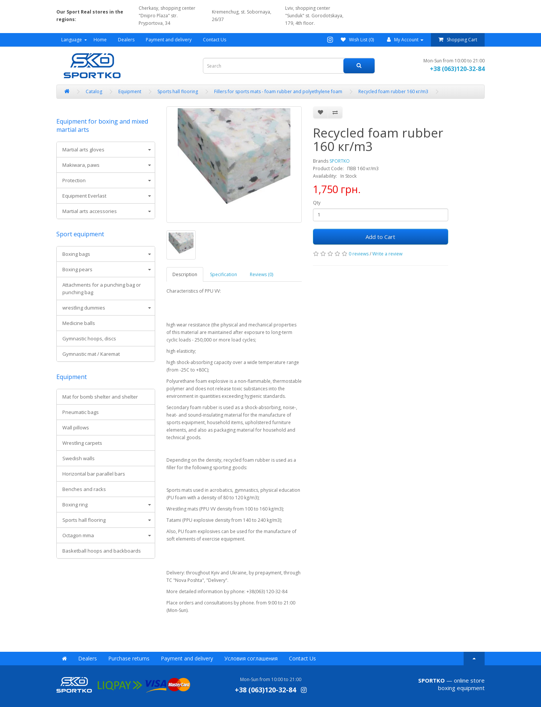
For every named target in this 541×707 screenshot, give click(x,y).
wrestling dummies (83, 307)
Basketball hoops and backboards (101, 550)
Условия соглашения (251, 658)
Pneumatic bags (80, 412)
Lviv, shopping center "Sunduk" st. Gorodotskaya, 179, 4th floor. (314, 15)
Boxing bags (76, 254)
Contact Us (214, 39)
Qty (316, 202)
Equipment (71, 377)
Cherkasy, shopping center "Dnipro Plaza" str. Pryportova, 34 (167, 15)
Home (100, 39)
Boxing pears (77, 269)
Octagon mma (78, 535)
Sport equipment (80, 234)
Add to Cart (380, 236)
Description (184, 274)
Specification (223, 274)
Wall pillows (75, 427)
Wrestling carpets (82, 443)
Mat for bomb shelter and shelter (100, 396)
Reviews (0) (261, 274)
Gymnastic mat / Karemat (91, 353)
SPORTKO (339, 161)
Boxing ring (75, 504)
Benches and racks (84, 489)
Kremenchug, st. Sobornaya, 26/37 (241, 16)
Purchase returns (129, 658)
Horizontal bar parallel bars (93, 473)
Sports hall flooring (84, 520)
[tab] (106, 149)
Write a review (387, 254)
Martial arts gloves (83, 149)
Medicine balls (78, 323)
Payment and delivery (169, 39)
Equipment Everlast (84, 195)
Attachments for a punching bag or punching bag (101, 288)
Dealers (126, 39)
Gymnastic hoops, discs (89, 338)
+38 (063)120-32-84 (457, 69)
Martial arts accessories (89, 211)
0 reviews (359, 254)
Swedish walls (78, 458)
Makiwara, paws (81, 165)
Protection (74, 180)
